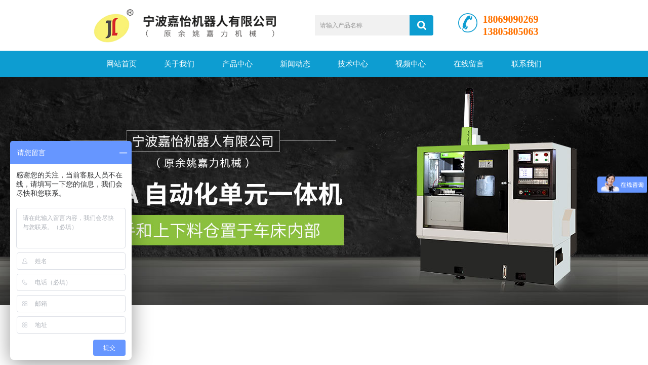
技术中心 (353, 64)
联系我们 (526, 64)
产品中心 (237, 64)
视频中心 (410, 64)
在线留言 (469, 64)
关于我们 (179, 64)
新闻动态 (295, 64)
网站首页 (121, 64)
